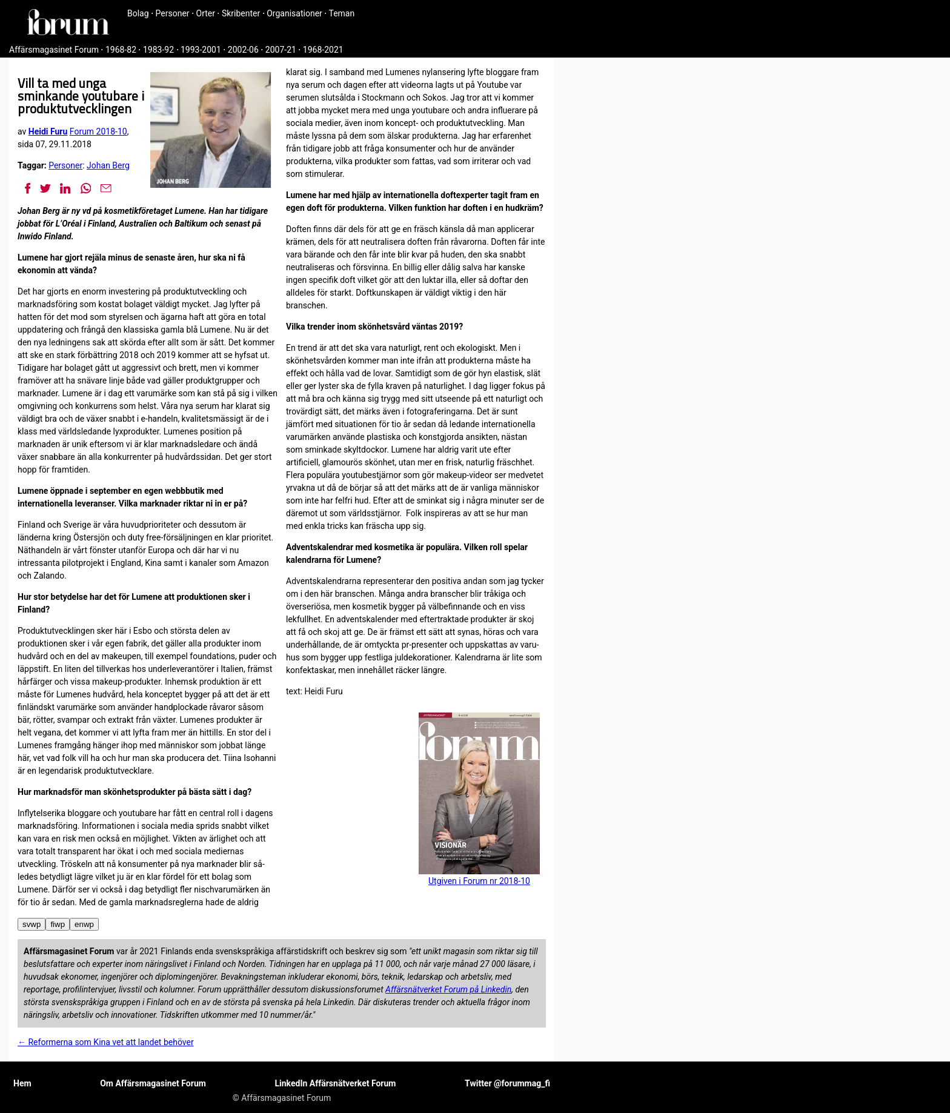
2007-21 (280, 50)
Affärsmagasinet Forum (54, 50)
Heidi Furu (48, 131)
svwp (31, 924)
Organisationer (294, 13)
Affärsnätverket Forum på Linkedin (448, 989)
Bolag (138, 13)
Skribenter (241, 13)
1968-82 (120, 50)
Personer (173, 13)
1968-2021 (323, 50)
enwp (84, 924)
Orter (205, 13)
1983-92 (158, 50)
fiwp (57, 924)
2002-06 (243, 50)
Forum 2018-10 (98, 131)
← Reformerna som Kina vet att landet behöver (106, 1042)
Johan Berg (108, 165)
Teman (341, 13)
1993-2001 (201, 50)
